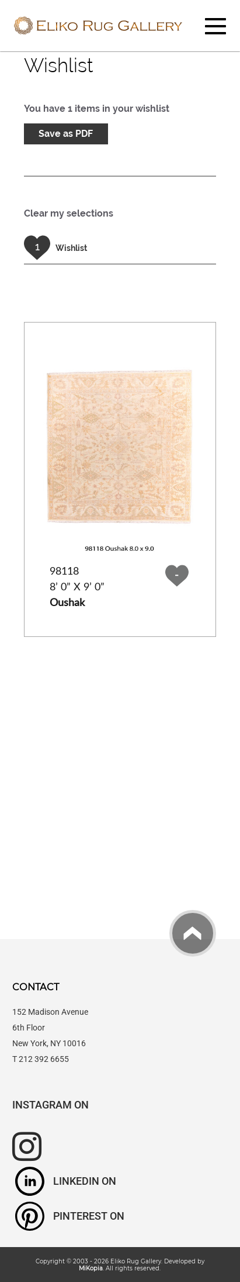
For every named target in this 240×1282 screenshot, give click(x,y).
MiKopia (91, 1268)
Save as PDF (66, 133)
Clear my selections (68, 213)
